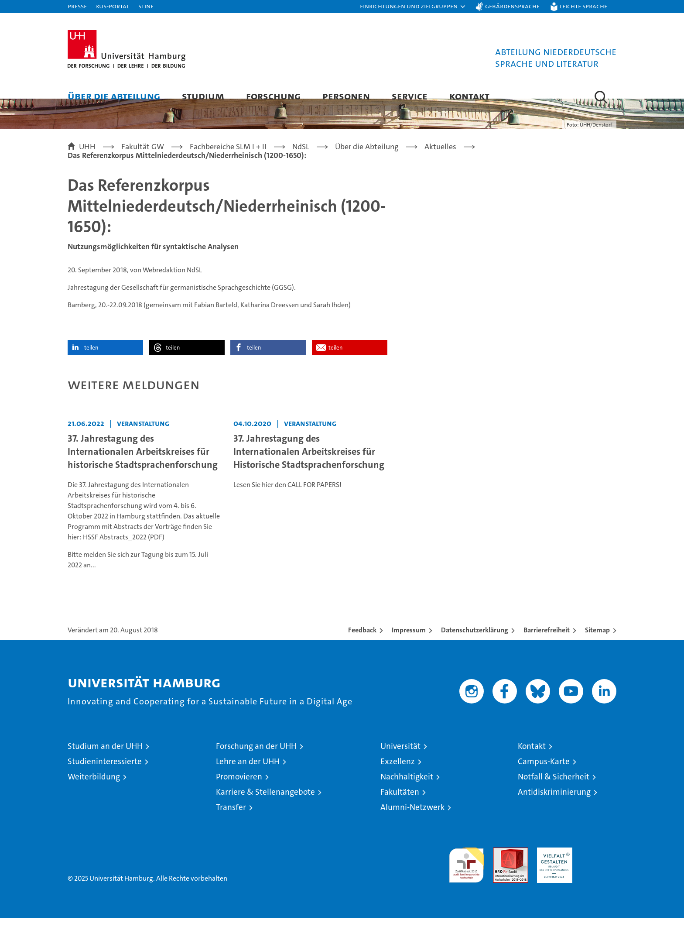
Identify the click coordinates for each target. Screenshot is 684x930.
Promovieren (239, 788)
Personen (346, 96)
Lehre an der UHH (248, 773)
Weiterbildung (94, 788)
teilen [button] (91, 360)
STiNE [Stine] (146, 5)
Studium (203, 96)
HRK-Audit (552, 864)
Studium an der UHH (105, 758)
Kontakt (469, 96)
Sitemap (597, 642)
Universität (400, 758)
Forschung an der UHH (256, 758)
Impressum (409, 642)
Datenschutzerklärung (474, 642)
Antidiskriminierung (554, 804)
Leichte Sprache (583, 5)
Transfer (231, 819)
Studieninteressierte (105, 773)
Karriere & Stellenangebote (265, 804)
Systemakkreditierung (598, 864)
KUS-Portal (112, 5)
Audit (501, 864)
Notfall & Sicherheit (553, 788)
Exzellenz (397, 773)
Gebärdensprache (512, 5)
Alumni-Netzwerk (412, 819)
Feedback (362, 642)
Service (410, 96)
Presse (77, 5)
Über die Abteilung (114, 96)
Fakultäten (399, 804)
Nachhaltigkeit (406, 788)
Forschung (273, 96)
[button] (413, 6)
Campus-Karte (544, 773)
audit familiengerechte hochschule (466, 873)
